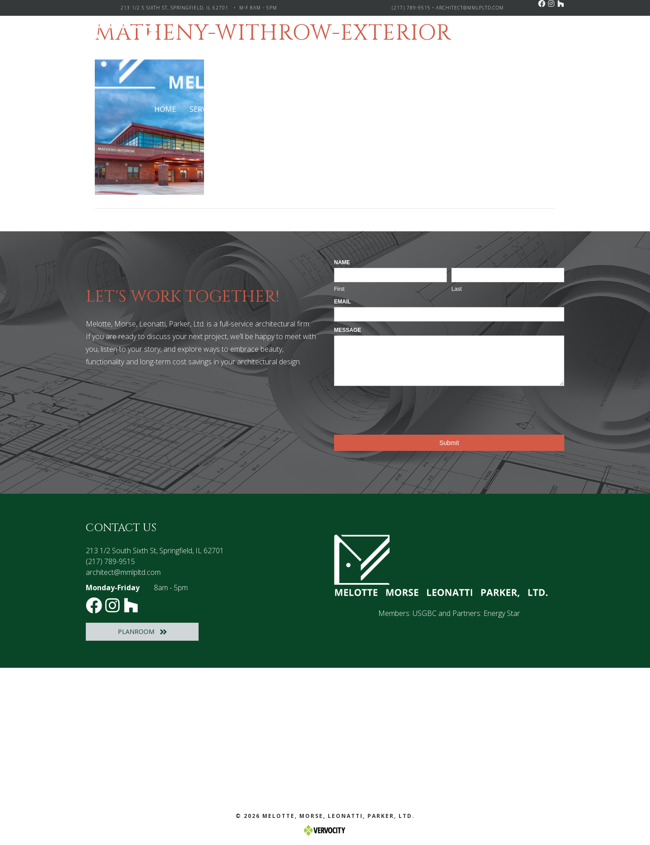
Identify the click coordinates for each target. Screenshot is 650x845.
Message (347, 330)
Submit (449, 442)
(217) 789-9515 (411, 8)
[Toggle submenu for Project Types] (298, 109)
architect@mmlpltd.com (470, 8)
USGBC (424, 613)
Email (342, 302)
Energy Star (501, 613)
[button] (541, 3)
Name (342, 262)
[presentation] (402, 408)
